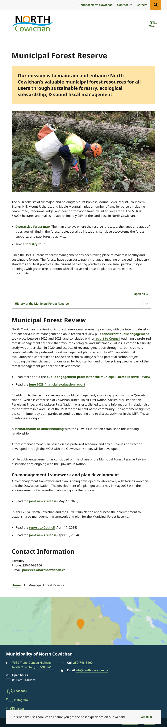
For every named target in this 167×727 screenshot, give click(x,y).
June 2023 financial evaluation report (57, 384)
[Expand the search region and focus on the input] (155, 5)
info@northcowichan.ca (92, 670)
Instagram (17, 700)
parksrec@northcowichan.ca (43, 570)
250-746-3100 (83, 662)
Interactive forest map (32, 226)
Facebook (16, 691)
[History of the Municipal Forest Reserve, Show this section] (81, 303)
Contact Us (124, 5)
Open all (139, 294)
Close (144, 717)
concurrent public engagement (125, 334)
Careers (142, 5)
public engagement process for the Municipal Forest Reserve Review (98, 377)
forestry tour (35, 244)
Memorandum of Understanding (39, 429)
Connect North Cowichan (96, 5)
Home (16, 585)
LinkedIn (16, 709)
